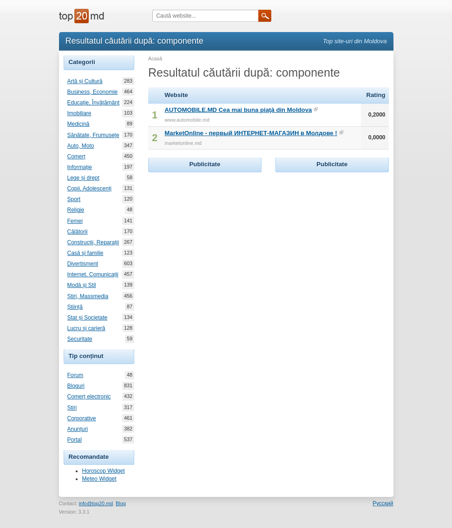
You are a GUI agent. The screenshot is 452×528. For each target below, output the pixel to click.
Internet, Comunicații (92, 274)
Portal (74, 439)
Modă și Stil (81, 285)
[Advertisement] (218, 233)
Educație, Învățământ (93, 102)
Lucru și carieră (86, 328)
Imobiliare (79, 113)
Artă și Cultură (85, 81)
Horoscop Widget (103, 471)
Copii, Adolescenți (89, 188)
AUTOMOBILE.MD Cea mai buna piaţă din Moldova (238, 109)
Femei (75, 221)
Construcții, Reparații (93, 242)
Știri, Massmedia (88, 296)
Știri (72, 407)
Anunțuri (77, 429)
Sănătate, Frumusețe (93, 135)
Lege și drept (83, 178)
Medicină (78, 124)
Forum (75, 375)
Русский (383, 503)
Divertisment (82, 263)
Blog (121, 503)
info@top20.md (96, 503)
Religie (76, 210)
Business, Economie (92, 92)
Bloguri (76, 386)
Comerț (76, 156)
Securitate (79, 339)
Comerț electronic (89, 396)
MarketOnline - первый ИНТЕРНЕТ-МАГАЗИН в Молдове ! (250, 133)
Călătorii (77, 231)
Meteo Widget (99, 479)
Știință (75, 307)
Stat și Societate (87, 317)
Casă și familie (85, 253)
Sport (74, 199)
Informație (79, 167)
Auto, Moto (80, 146)
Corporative (81, 418)
